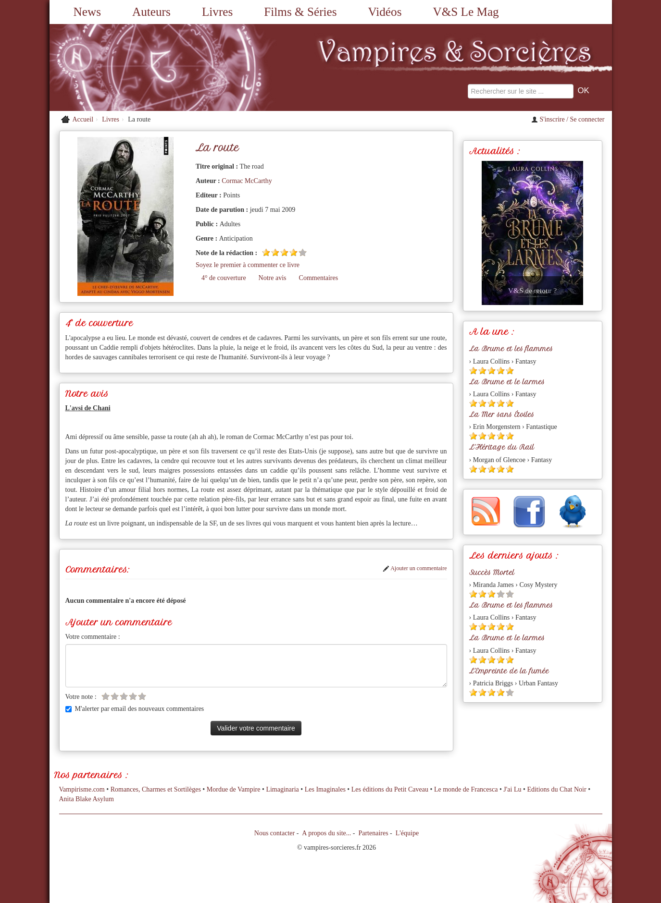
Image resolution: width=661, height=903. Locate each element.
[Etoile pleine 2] (275, 252)
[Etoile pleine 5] (510, 370)
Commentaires (318, 277)
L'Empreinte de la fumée (509, 671)
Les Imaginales (325, 789)
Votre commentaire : (92, 636)
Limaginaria (282, 789)
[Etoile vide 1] (105, 696)
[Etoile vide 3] (124, 696)
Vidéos (385, 11)
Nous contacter (274, 833)
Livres (217, 11)
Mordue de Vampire (234, 789)
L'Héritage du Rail (501, 447)
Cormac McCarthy (247, 180)
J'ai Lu (512, 789)
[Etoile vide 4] (133, 696)
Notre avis (273, 277)
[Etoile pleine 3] (284, 252)
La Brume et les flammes (511, 349)
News (87, 11)
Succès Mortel (491, 572)
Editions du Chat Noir (556, 789)
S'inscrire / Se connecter (568, 119)
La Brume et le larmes (507, 382)
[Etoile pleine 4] (293, 252)
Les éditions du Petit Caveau (389, 789)
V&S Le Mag (466, 11)
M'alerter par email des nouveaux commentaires (134, 708)
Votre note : (81, 696)
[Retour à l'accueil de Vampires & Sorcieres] (138, 67)
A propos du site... (326, 833)
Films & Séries (300, 11)
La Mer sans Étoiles (501, 414)
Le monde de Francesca (466, 789)
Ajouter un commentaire (415, 568)
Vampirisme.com (82, 789)
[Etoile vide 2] (115, 696)
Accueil (83, 119)
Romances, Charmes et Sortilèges (156, 789)
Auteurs (151, 11)
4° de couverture (223, 277)
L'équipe (407, 833)
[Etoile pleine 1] (266, 252)
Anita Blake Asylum (86, 799)
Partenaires (373, 833)
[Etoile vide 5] (303, 252)
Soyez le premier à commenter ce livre (247, 264)
